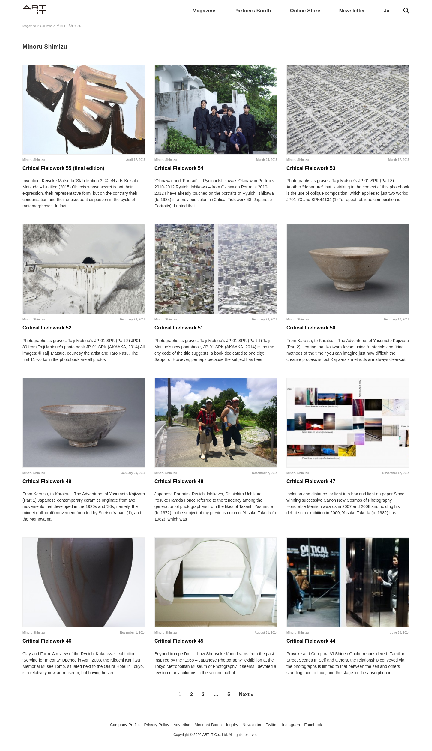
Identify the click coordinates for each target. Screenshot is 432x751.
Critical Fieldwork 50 (315, 331)
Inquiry (235, 733)
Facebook (328, 733)
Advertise (177, 733)
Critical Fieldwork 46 (51, 649)
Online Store (305, 11)
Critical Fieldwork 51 (183, 331)
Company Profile (110, 733)
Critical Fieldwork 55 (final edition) (71, 169)
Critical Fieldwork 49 (51, 487)
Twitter (281, 733)
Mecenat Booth (207, 733)
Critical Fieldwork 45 (183, 649)
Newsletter (352, 11)
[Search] (407, 11)
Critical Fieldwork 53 (315, 169)
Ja (387, 11)
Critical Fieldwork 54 (183, 169)
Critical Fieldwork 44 (315, 649)
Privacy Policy (148, 733)
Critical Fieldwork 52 (51, 331)
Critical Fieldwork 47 (315, 487)
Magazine (203, 11)
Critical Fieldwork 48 (183, 487)
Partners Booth (252, 11)
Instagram (303, 733)
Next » (246, 703)
